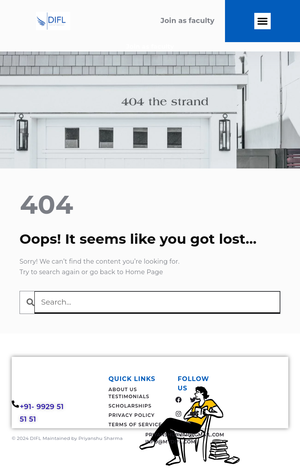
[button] (262, 21)
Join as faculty (150, 46)
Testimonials (129, 396)
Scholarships (130, 406)
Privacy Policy (132, 415)
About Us (123, 389)
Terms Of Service (135, 424)
